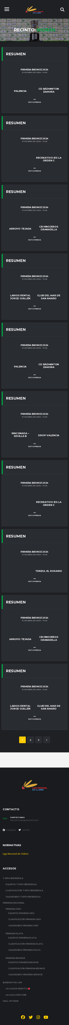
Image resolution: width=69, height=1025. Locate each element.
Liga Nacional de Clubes (16, 854)
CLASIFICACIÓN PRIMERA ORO (24, 919)
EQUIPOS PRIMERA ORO (21, 913)
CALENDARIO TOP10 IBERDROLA (23, 896)
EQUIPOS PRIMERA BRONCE (23, 962)
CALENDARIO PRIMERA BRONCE (25, 974)
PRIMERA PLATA (14, 933)
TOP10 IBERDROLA (13, 878)
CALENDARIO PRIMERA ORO (23, 925)
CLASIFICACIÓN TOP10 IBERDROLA (24, 890)
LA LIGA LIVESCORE (16, 995)
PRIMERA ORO (13, 909)
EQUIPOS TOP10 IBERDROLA (21, 884)
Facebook (9, 830)
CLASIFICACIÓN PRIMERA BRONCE (26, 968)
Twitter (24, 830)
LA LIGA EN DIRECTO (18, 988)
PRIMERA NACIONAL (13, 903)
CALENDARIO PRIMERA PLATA (24, 950)
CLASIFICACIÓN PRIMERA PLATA (25, 944)
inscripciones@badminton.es (24, 820)
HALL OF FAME (10, 1001)
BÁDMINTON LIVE (12, 982)
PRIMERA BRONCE (15, 958)
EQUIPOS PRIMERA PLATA (22, 937)
